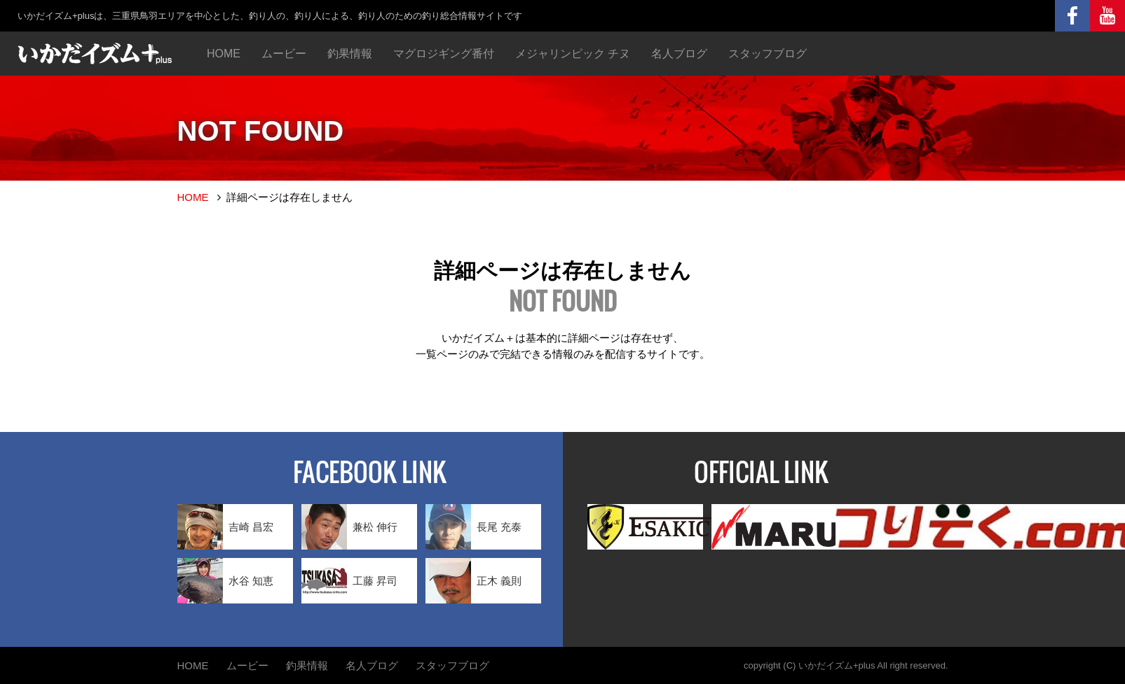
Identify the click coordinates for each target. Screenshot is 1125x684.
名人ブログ (679, 54)
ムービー (283, 54)
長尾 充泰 (473, 527)
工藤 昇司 (349, 580)
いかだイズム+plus (836, 665)
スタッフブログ (767, 54)
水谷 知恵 (225, 580)
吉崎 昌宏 (225, 527)
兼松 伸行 (349, 527)
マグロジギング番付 (443, 54)
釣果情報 (349, 54)
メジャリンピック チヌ (572, 54)
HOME (223, 54)
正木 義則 (473, 580)
